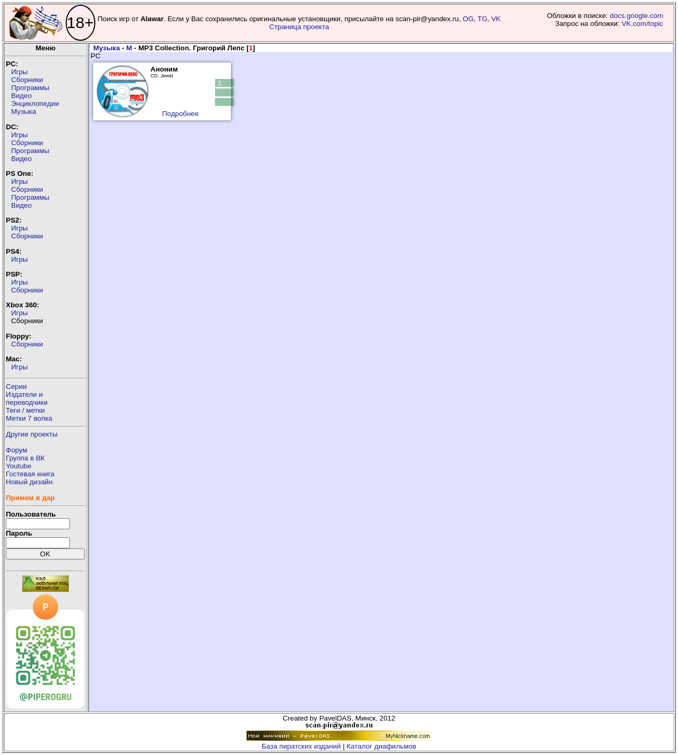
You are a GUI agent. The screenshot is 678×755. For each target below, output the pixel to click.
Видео (21, 96)
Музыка (23, 112)
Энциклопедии (35, 104)
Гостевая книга (30, 474)
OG (468, 19)
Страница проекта (299, 27)
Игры (19, 72)
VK (496, 19)
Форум (17, 450)
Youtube (18, 466)
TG (483, 19)
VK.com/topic (642, 24)
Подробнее (180, 114)
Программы (30, 88)
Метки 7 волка (29, 418)
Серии (16, 386)
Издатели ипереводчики (27, 398)
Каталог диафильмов (381, 746)
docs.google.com (636, 16)
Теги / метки (25, 410)
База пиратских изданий (301, 746)
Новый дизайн (29, 482)
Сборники (27, 80)
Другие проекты (32, 434)
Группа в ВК (25, 458)
